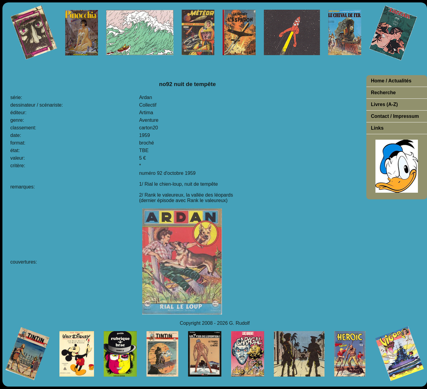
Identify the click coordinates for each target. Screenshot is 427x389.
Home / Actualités (391, 80)
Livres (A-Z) (384, 104)
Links (377, 128)
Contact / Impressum (395, 116)
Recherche (383, 92)
